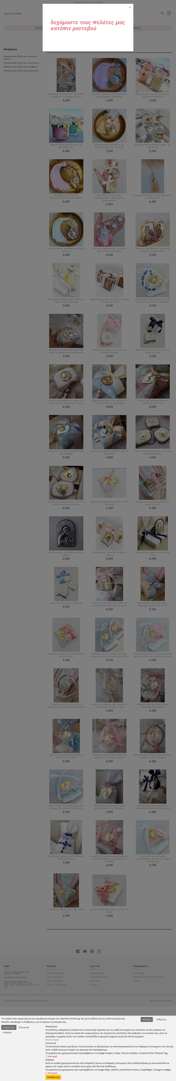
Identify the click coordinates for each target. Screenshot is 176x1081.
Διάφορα (7, 1032)
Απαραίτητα (9, 1027)
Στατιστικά (24, 1027)
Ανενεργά (51, 1056)
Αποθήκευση (53, 1077)
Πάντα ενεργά (52, 1039)
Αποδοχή (146, 1019)
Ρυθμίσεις (161, 1019)
